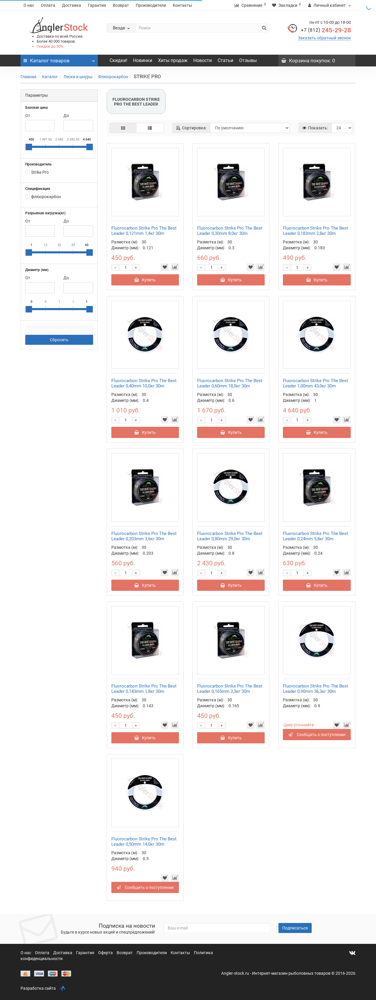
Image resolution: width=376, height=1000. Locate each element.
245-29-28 (326, 30)
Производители (151, 5)
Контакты (182, 5)
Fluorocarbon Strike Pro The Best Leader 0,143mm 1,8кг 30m (144, 688)
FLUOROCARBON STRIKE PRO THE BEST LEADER (136, 101)
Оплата (48, 5)
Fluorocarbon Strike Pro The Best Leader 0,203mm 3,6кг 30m (144, 536)
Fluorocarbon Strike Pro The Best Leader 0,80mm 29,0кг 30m (229, 536)
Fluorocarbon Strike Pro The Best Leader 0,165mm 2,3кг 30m (229, 688)
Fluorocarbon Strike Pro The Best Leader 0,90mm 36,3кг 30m (315, 688)
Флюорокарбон (113, 76)
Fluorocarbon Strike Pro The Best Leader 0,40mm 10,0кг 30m (144, 383)
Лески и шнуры (78, 76)
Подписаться (295, 928)
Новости (202, 60)
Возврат (121, 5)
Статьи (225, 60)
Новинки (142, 60)
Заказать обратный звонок (324, 38)
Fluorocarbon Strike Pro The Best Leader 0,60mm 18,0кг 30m (229, 383)
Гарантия (97, 5)
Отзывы (248, 60)
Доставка (71, 5)
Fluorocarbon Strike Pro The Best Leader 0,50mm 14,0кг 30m (144, 841)
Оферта (106, 952)
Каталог (50, 76)
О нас (29, 5)
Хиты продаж (172, 60)
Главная (28, 76)
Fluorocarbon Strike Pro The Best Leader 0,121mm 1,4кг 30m (144, 230)
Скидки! (118, 60)
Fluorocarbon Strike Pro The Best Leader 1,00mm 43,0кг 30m (315, 383)
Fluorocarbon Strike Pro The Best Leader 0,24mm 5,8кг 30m (315, 536)
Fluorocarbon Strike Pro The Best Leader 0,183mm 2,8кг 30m (315, 230)
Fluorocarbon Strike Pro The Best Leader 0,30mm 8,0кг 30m (229, 230)
